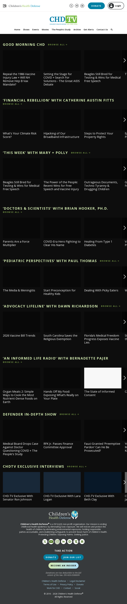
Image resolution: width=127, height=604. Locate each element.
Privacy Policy (66, 584)
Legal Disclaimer (77, 581)
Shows (26, 29)
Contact (67, 588)
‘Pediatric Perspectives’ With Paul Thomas (50, 260)
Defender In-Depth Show (30, 414)
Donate (96, 5)
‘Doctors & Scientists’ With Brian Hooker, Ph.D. (55, 208)
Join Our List (72, 557)
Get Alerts (89, 29)
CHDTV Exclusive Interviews (33, 466)
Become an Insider (63, 565)
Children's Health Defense (54, 581)
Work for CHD (53, 588)
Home (17, 29)
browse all (56, 44)
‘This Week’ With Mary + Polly (35, 152)
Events (35, 29)
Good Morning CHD (24, 44)
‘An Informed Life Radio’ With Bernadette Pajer (55, 358)
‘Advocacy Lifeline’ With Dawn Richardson (50, 306)
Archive (77, 29)
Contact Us (102, 29)
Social (77, 588)
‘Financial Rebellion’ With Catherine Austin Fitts (58, 100)
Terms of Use (49, 584)
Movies (45, 29)
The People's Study (61, 29)
